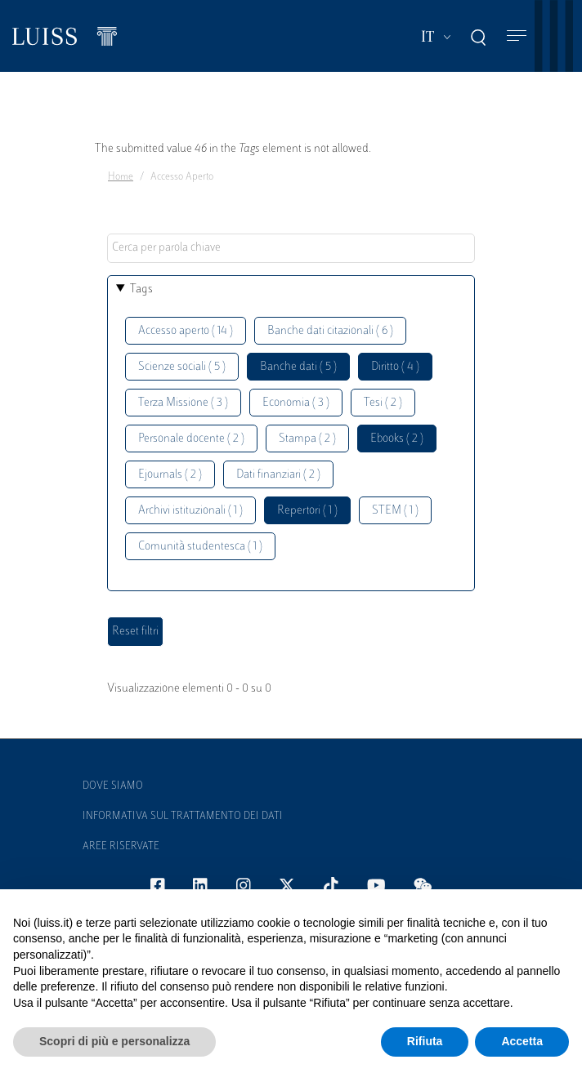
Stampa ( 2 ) (307, 439)
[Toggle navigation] (516, 36)
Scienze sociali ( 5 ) (182, 367)
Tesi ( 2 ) (383, 403)
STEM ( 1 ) (395, 511)
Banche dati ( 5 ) (298, 367)
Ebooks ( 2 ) (396, 439)
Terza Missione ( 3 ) (183, 403)
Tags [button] (141, 289)
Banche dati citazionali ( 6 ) (330, 331)
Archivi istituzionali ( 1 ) (190, 511)
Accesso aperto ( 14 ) (185, 331)
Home (120, 177)
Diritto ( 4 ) (395, 367)
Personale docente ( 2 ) (191, 439)
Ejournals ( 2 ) (170, 475)
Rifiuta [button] (425, 1041)
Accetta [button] (522, 1041)
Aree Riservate (121, 847)
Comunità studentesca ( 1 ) (200, 547)
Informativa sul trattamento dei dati (183, 816)
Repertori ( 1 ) (307, 511)
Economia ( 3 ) (295, 403)
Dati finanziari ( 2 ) (278, 475)
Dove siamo (113, 786)
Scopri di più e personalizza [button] (114, 1041)
